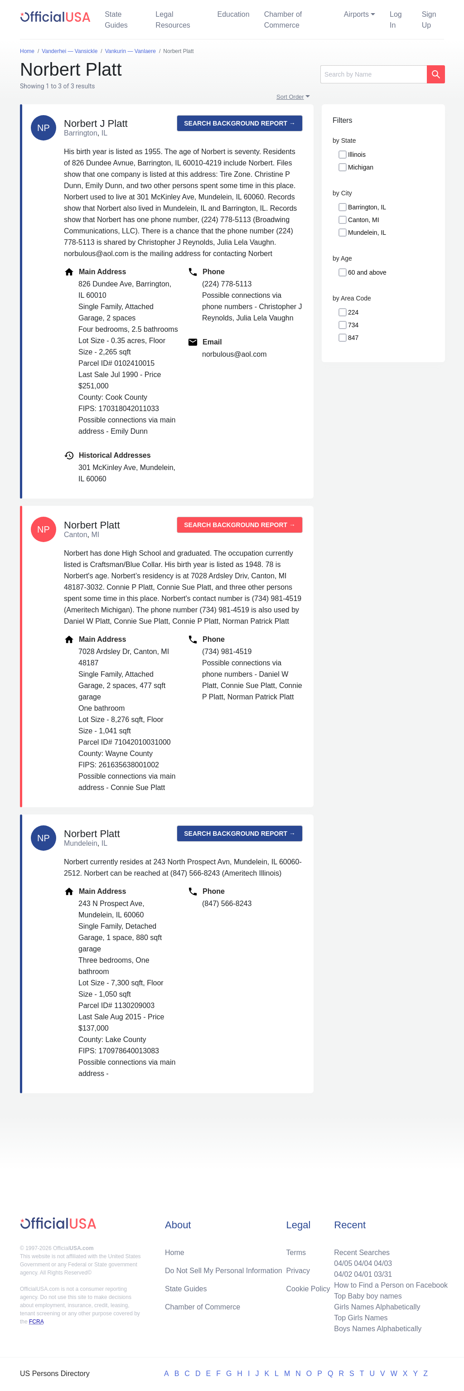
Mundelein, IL (367, 232)
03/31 (383, 1274)
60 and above (367, 272)
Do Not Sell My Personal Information (223, 1271)
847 (353, 338)
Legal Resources (172, 19)
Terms (296, 1252)
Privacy (298, 1271)
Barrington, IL (367, 207)
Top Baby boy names (367, 1296)
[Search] (373, 74)
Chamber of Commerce (283, 19)
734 (353, 325)
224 (353, 312)
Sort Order (290, 96)
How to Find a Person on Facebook (391, 1285)
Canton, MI (363, 220)
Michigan (360, 167)
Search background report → (239, 123)
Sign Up (429, 19)
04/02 (343, 1274)
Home (174, 1252)
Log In (396, 19)
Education (233, 14)
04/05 (343, 1263)
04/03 (383, 1263)
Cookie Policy (308, 1289)
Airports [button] (356, 14)
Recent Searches (362, 1252)
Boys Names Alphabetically (377, 1329)
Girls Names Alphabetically (377, 1307)
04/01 (363, 1274)
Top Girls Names (360, 1318)
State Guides (116, 19)
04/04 (363, 1263)
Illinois (357, 154)
